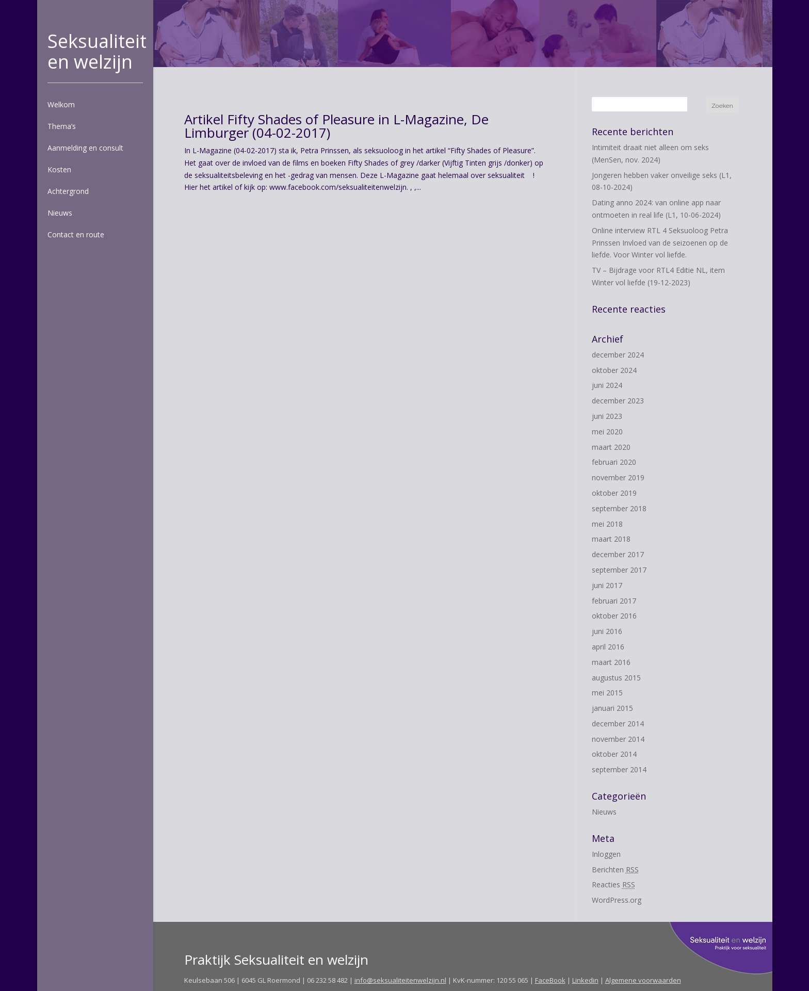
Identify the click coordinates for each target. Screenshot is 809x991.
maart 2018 (611, 539)
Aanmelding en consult (85, 148)
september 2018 (619, 508)
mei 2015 (607, 692)
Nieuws (59, 213)
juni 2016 (607, 631)
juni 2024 (607, 385)
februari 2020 (614, 462)
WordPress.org (616, 900)
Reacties (613, 884)
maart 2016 (611, 662)
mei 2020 (607, 431)
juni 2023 (607, 416)
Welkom (61, 104)
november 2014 (618, 739)
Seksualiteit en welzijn (97, 51)
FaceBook (550, 980)
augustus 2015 (616, 678)
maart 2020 (611, 447)
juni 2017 (607, 585)
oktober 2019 (614, 493)
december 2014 (618, 723)
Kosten (59, 169)
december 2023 (618, 400)
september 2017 (619, 570)
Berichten (615, 869)
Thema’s (61, 126)
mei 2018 (607, 524)
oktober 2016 (614, 616)
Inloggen (606, 854)
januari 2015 (612, 708)
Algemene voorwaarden (643, 980)
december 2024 (618, 355)
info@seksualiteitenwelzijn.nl (400, 980)
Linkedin (585, 980)
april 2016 (608, 647)
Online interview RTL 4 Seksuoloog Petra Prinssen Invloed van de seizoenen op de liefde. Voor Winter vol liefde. (660, 242)
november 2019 (618, 477)
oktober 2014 (614, 754)
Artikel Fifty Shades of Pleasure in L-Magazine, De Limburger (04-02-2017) (336, 126)
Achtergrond (68, 191)
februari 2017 (614, 601)
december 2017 (618, 554)
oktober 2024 (614, 370)
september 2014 (619, 769)
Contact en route (75, 234)
